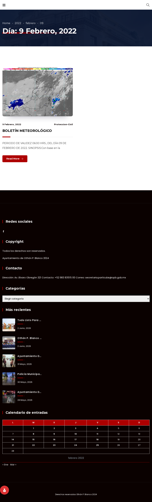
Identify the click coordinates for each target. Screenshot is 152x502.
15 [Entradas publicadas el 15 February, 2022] (33, 439)
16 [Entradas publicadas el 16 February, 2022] (54, 439)
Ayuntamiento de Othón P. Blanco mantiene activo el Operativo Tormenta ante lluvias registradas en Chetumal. (29, 356)
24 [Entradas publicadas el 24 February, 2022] (75, 445)
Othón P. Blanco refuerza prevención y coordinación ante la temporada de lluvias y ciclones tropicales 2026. (29, 338)
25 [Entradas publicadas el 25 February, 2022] (97, 445)
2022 (18, 23)
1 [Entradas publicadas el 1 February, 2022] (33, 428)
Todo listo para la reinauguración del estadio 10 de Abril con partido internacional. (29, 320)
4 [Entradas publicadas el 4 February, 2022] (97, 428)
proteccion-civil (63, 124)
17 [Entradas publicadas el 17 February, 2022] (76, 439)
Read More (13, 158)
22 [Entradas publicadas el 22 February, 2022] (33, 445)
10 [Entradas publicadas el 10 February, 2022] (76, 433)
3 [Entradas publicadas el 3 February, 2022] (75, 428)
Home (6, 23)
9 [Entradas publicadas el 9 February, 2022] (54, 433)
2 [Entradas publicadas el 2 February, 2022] (54, 428)
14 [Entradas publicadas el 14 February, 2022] (13, 439)
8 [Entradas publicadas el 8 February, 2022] (33, 433)
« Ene (5, 464)
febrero (31, 23)
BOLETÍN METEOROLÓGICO (27, 131)
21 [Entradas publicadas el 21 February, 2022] (13, 445)
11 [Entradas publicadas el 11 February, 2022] (97, 433)
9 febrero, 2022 (11, 124)
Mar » (13, 464)
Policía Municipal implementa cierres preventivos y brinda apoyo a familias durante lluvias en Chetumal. (29, 374)
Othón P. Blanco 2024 (86, 494)
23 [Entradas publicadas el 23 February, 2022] (54, 445)
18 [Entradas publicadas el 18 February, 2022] (97, 439)
